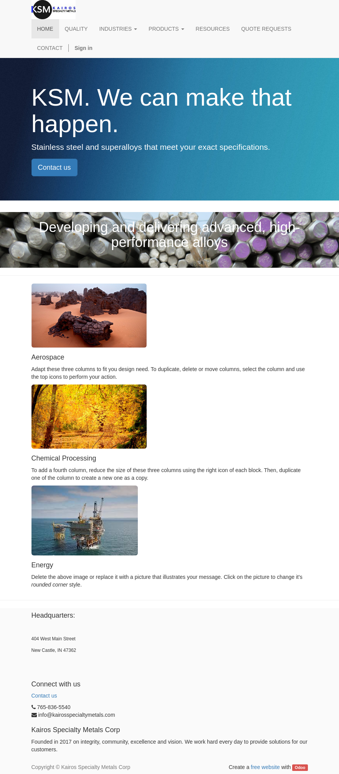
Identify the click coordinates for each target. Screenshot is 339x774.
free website (265, 767)
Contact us (54, 167)
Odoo (300, 767)
